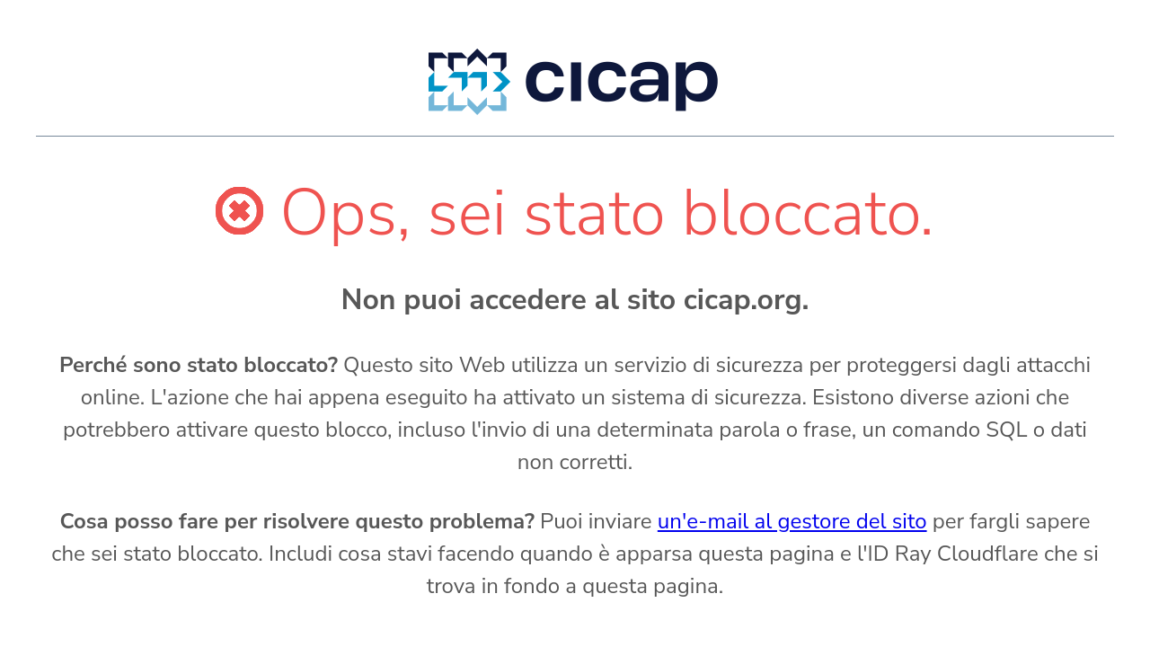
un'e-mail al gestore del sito (792, 521)
